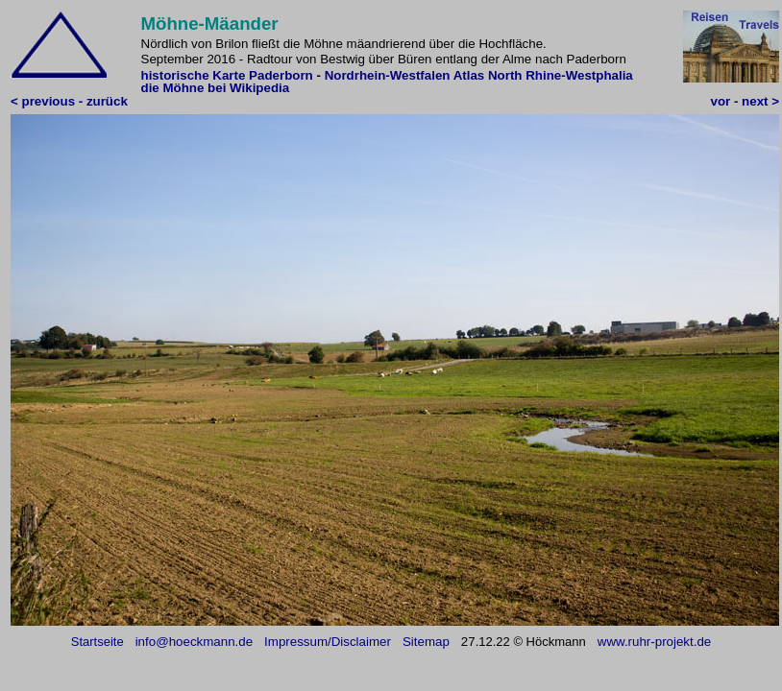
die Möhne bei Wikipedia (215, 88)
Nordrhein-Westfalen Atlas (405, 75)
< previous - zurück (69, 101)
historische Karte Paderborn (227, 75)
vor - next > (745, 101)
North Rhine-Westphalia (560, 75)
